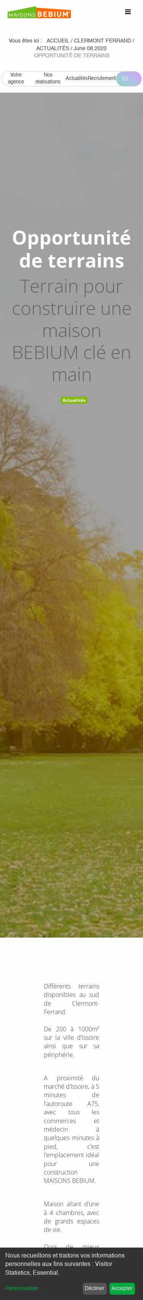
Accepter (122, 1288)
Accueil (58, 41)
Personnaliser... (24, 1288)
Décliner (94, 1288)
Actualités (74, 400)
